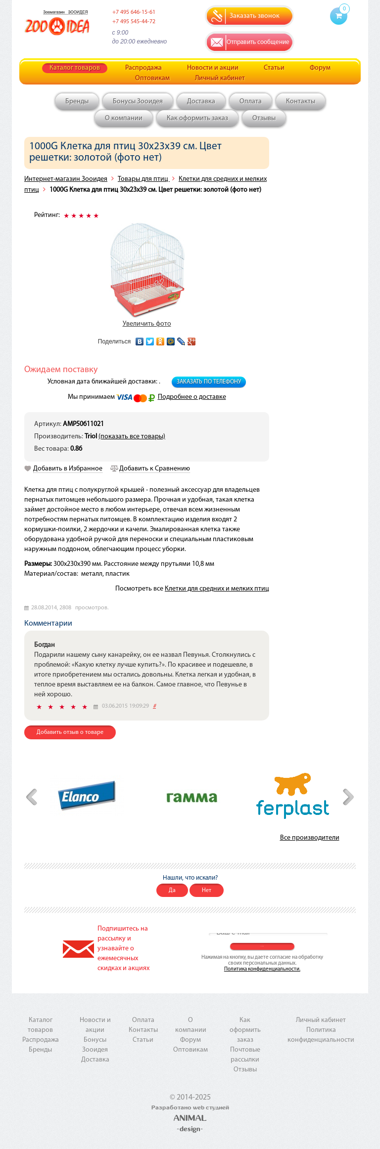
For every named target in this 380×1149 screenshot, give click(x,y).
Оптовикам (152, 78)
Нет (206, 891)
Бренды (77, 101)
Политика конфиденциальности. (262, 969)
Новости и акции (212, 68)
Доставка (201, 101)
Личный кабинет (220, 78)
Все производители (309, 838)
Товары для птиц (144, 179)
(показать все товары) (131, 436)
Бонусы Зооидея (138, 101)
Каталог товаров (74, 68)
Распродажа (143, 68)
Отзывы (264, 118)
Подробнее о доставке (192, 397)
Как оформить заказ (197, 118)
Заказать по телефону (209, 382)
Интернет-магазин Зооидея (65, 179)
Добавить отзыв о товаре (70, 732)
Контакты (300, 101)
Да (172, 891)
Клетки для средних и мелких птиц (217, 589)
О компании (123, 118)
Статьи (274, 68)
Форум (320, 68)
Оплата (250, 101)
